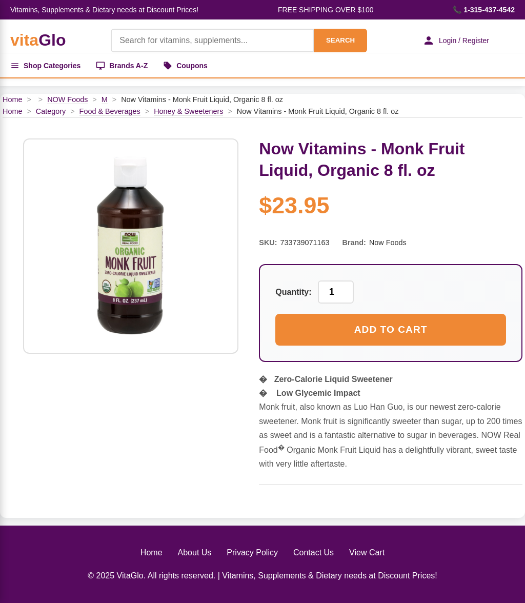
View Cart (367, 552)
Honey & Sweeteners (188, 111)
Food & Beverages (109, 111)
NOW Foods (67, 99)
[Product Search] (212, 40)
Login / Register (455, 40)
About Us (195, 552)
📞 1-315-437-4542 (484, 10)
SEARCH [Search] (340, 40)
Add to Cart (391, 329)
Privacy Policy (252, 552)
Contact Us (313, 552)
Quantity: (293, 292)
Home (12, 99)
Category (51, 111)
